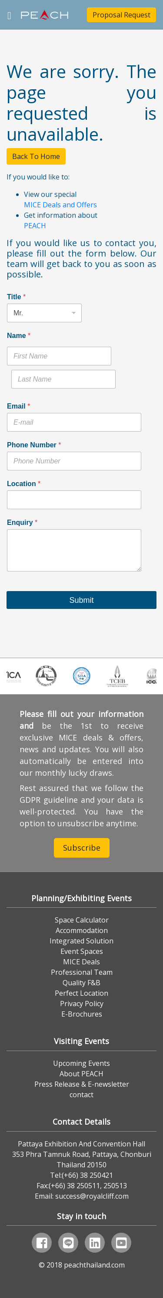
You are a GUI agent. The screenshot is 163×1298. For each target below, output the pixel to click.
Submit (81, 600)
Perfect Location (81, 993)
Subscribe (81, 847)
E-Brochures (81, 1014)
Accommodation (82, 930)
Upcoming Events (81, 1063)
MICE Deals (81, 962)
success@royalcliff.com (92, 1196)
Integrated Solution (81, 941)
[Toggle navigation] (9, 14)
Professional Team (82, 972)
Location (23, 483)
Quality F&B (81, 982)
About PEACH (81, 1073)
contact (81, 1094)
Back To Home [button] (36, 156)
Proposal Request (121, 15)
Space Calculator (82, 920)
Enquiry (22, 522)
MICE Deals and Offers (60, 205)
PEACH (35, 225)
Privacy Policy (81, 1003)
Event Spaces (81, 951)
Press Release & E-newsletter (81, 1084)
